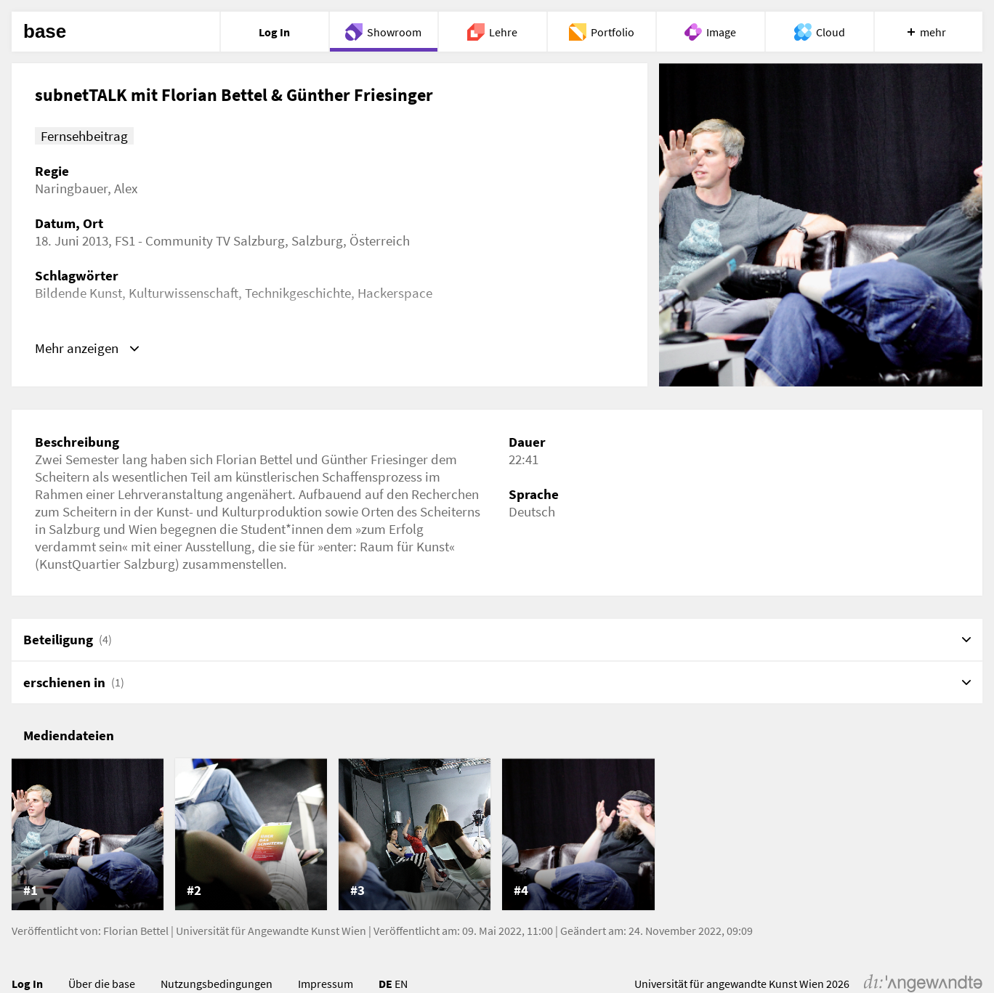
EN (401, 983)
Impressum (325, 983)
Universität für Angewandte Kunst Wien (271, 930)
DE (385, 983)
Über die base (101, 983)
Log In (27, 983)
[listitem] (87, 834)
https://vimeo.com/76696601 (118, 345)
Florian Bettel (136, 930)
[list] (497, 834)
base (44, 31)
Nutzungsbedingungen (216, 983)
